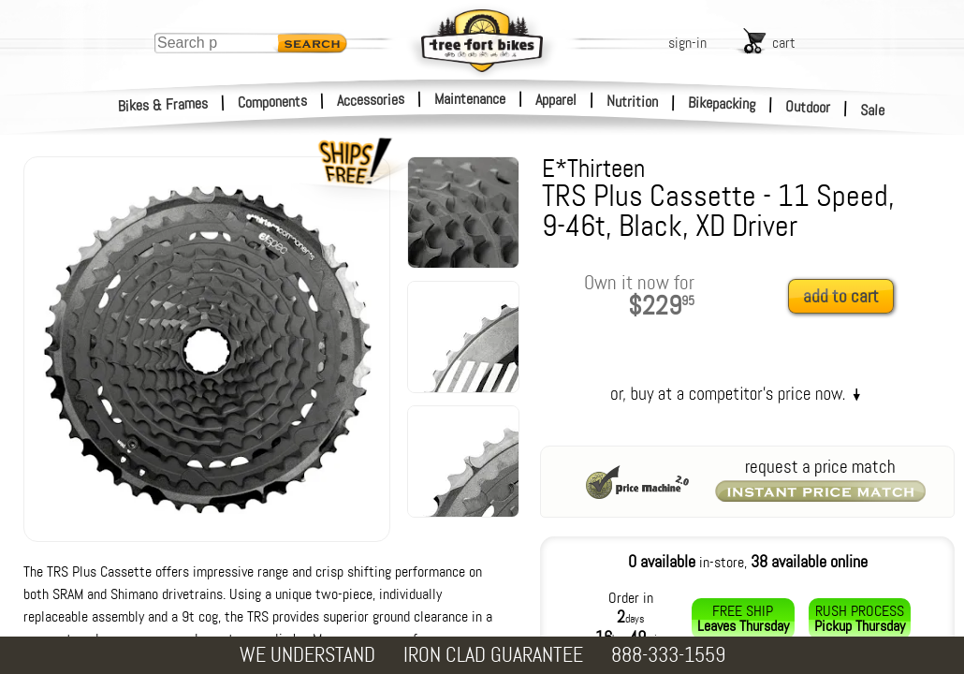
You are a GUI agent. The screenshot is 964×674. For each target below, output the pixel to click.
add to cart (841, 296)
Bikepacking (722, 103)
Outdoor (808, 106)
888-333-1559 (668, 654)
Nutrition (632, 101)
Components (273, 101)
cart (784, 42)
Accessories (370, 99)
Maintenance (469, 99)
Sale (872, 110)
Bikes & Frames (163, 105)
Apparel (556, 100)
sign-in (687, 42)
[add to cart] (846, 297)
